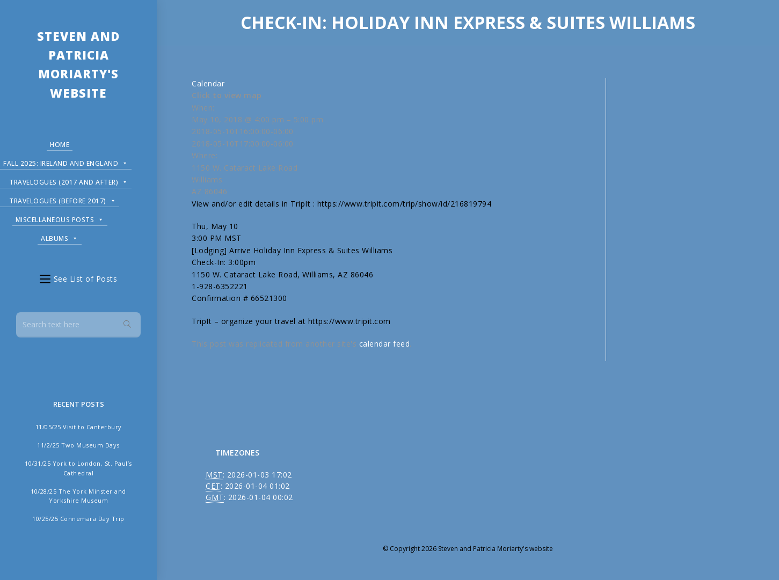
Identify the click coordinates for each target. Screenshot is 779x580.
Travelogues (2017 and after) (68, 180)
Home (59, 144)
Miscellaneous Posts (60, 218)
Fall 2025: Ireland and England (65, 162)
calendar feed (384, 344)
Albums (59, 237)
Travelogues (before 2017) (62, 199)
